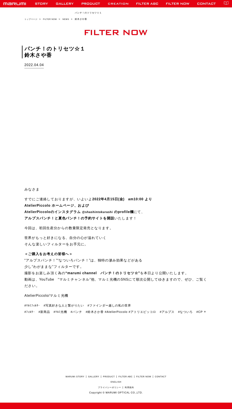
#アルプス (187, 312)
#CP (49, 318)
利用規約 (131, 393)
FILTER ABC (127, 382)
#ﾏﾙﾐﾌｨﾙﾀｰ (33, 305)
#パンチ (83, 312)
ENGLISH (116, 388)
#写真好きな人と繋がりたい (69, 305)
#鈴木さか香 (103, 312)
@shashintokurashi (100, 212)
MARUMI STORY (70, 382)
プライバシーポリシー (109, 393)
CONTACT (166, 382)
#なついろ (33, 318)
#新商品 (46, 312)
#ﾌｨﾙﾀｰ (30, 312)
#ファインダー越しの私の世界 (122, 305)
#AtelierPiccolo (128, 312)
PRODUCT (108, 382)
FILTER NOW (147, 382)
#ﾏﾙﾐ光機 (64, 312)
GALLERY (91, 382)
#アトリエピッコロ (159, 312)
